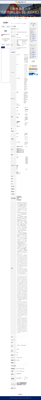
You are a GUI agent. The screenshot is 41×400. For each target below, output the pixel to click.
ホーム (12, 23)
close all (8, 44)
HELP (20, 18)
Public (3, 47)
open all (3, 44)
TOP (14, 18)
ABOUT (26, 18)
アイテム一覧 (17, 23)
